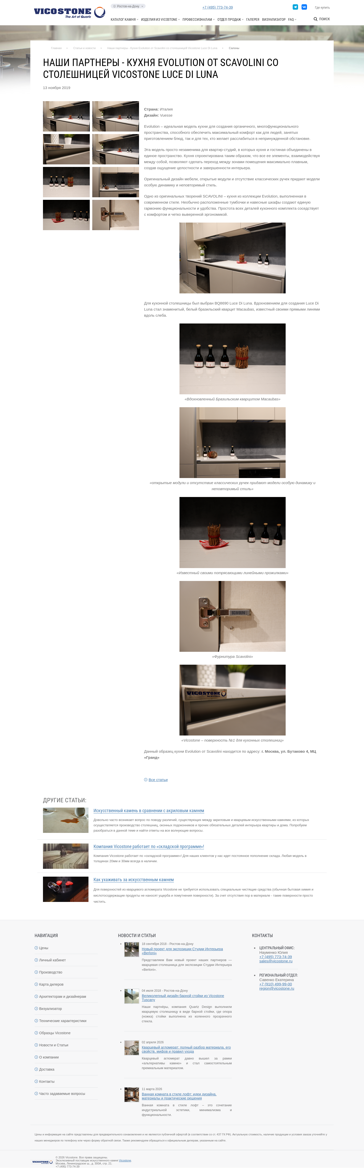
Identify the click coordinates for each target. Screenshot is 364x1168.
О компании (49, 1057)
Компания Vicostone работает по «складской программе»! (149, 846)
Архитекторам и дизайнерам (62, 996)
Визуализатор (273, 19)
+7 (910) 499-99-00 (275, 984)
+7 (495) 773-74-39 (217, 7)
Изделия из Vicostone (159, 19)
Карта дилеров (51, 984)
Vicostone (125, 1160)
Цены (43, 948)
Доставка (46, 1069)
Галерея (252, 19)
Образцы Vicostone (55, 1033)
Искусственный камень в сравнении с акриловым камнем (149, 810)
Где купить (322, 7)
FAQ (291, 19)
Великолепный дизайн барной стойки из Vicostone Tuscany (183, 998)
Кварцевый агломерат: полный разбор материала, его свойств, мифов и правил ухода (186, 1049)
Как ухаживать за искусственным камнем (134, 879)
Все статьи (158, 779)
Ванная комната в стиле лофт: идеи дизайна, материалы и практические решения (179, 1096)
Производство (50, 972)
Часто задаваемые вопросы (62, 1094)
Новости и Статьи (53, 1045)
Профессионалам (197, 19)
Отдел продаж (229, 19)
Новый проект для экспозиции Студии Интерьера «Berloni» (182, 951)
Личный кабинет (52, 960)
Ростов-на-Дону (128, 6)
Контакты (46, 1081)
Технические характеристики (62, 1021)
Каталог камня (123, 19)
